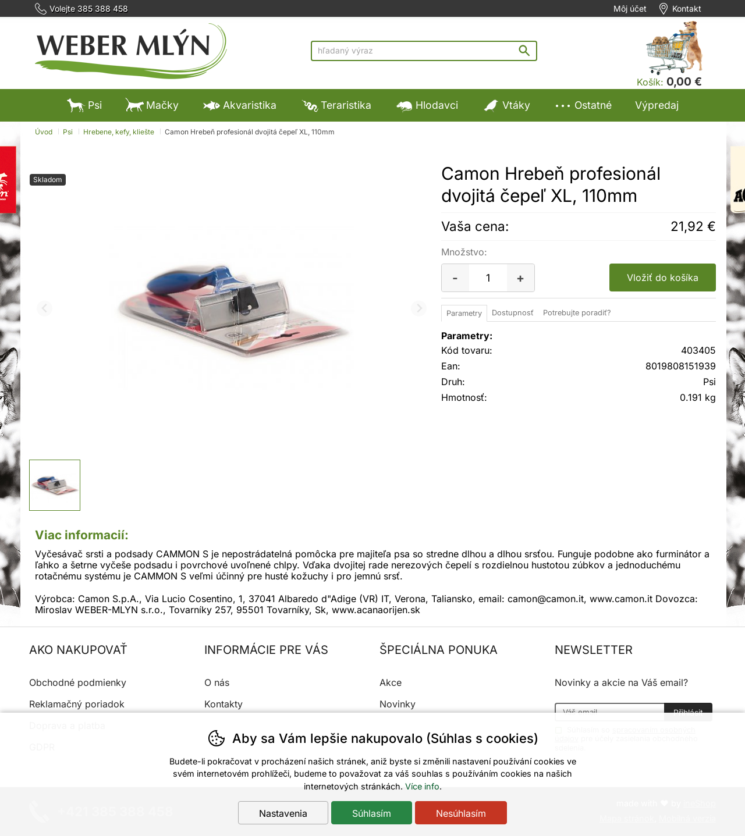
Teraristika (335, 105)
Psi (84, 105)
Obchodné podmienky (77, 682)
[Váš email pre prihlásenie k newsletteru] (610, 712)
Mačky (152, 105)
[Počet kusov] (488, 277)
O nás (216, 682)
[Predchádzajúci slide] (44, 308)
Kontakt (686, 8)
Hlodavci (426, 105)
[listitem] (54, 485)
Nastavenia (283, 813)
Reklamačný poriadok (77, 704)
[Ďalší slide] (419, 308)
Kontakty (223, 704)
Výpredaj (657, 105)
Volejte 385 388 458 (88, 8)
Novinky (397, 704)
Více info (422, 786)
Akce (390, 682)
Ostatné (583, 105)
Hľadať (527, 50)
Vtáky (505, 105)
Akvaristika (239, 105)
